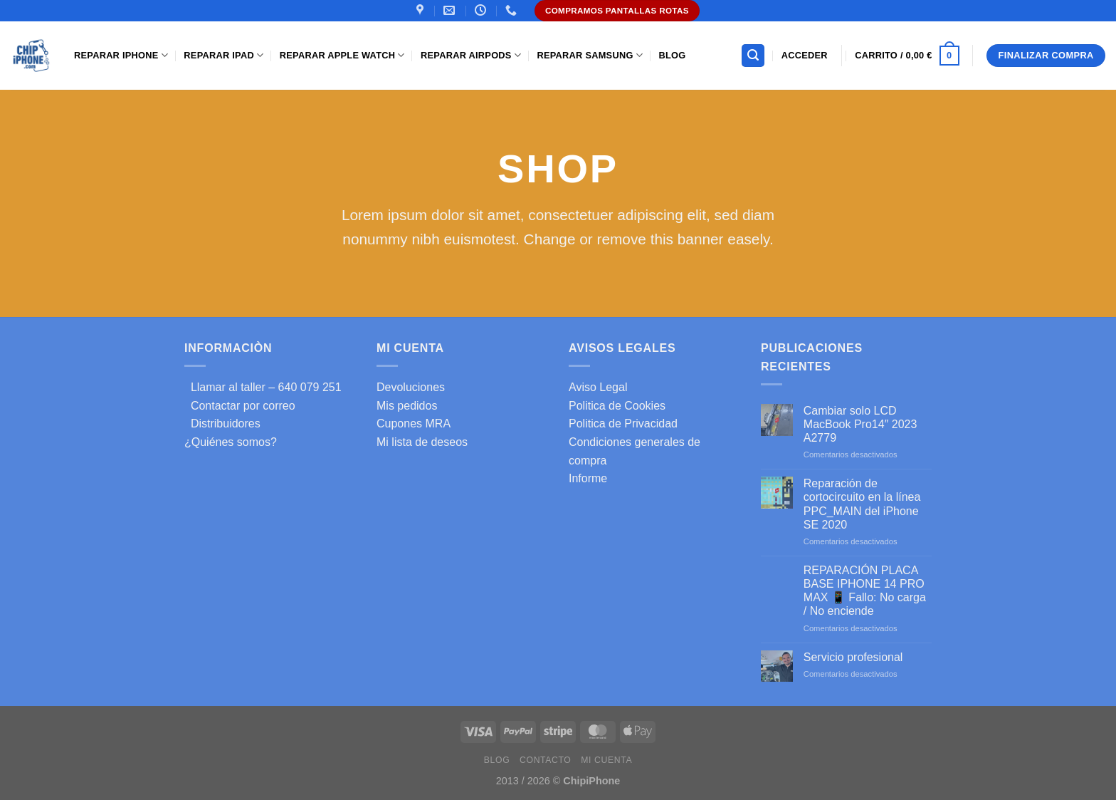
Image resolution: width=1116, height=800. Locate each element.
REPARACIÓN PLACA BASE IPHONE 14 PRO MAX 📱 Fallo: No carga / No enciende (865, 591)
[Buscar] (753, 56)
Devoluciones (411, 387)
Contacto (545, 760)
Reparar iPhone (121, 55)
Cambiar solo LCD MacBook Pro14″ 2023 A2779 (860, 424)
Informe (588, 478)
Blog (671, 55)
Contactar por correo (239, 406)
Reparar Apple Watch (342, 55)
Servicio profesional (853, 657)
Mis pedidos (407, 406)
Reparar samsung (590, 55)
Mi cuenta (606, 760)
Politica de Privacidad (623, 423)
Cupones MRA (414, 423)
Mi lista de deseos (422, 442)
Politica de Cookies (617, 406)
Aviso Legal (598, 387)
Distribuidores (222, 423)
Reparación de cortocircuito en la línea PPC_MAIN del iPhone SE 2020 (862, 504)
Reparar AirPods (471, 55)
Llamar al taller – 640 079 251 (263, 387)
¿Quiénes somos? (230, 442)
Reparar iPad (223, 55)
